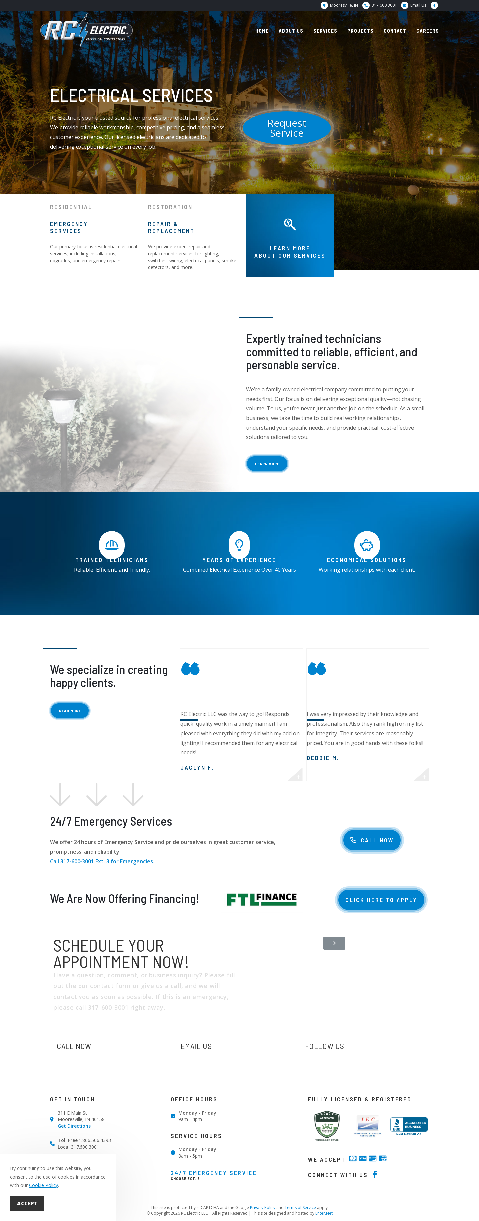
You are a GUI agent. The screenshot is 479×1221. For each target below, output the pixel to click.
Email (418, 5)
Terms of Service (300, 1207)
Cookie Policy (43, 1185)
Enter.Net (324, 1213)
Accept (27, 1203)
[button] (287, 128)
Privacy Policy (262, 1207)
